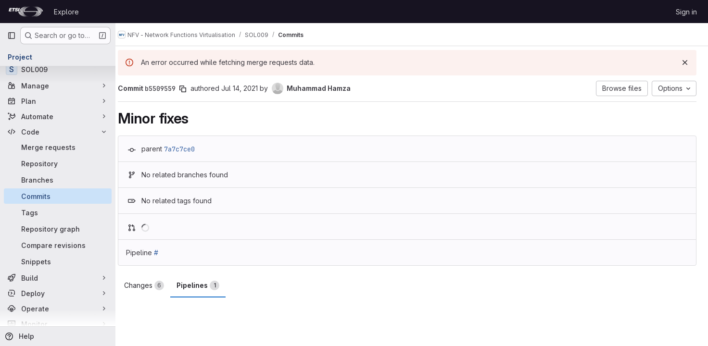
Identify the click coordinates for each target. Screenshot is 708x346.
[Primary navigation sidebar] (11, 35)
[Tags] (58, 212)
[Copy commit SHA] (192, 89)
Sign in (686, 12)
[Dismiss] (685, 62)
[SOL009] (58, 69)
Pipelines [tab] (207, 285)
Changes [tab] (153, 285)
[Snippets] (58, 261)
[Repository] (58, 163)
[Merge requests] (58, 147)
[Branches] (58, 179)
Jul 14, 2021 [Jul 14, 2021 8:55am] (248, 88)
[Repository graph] (58, 228)
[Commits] (58, 196)
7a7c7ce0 (188, 149)
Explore (66, 12)
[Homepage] (25, 11)
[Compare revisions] (58, 245)
